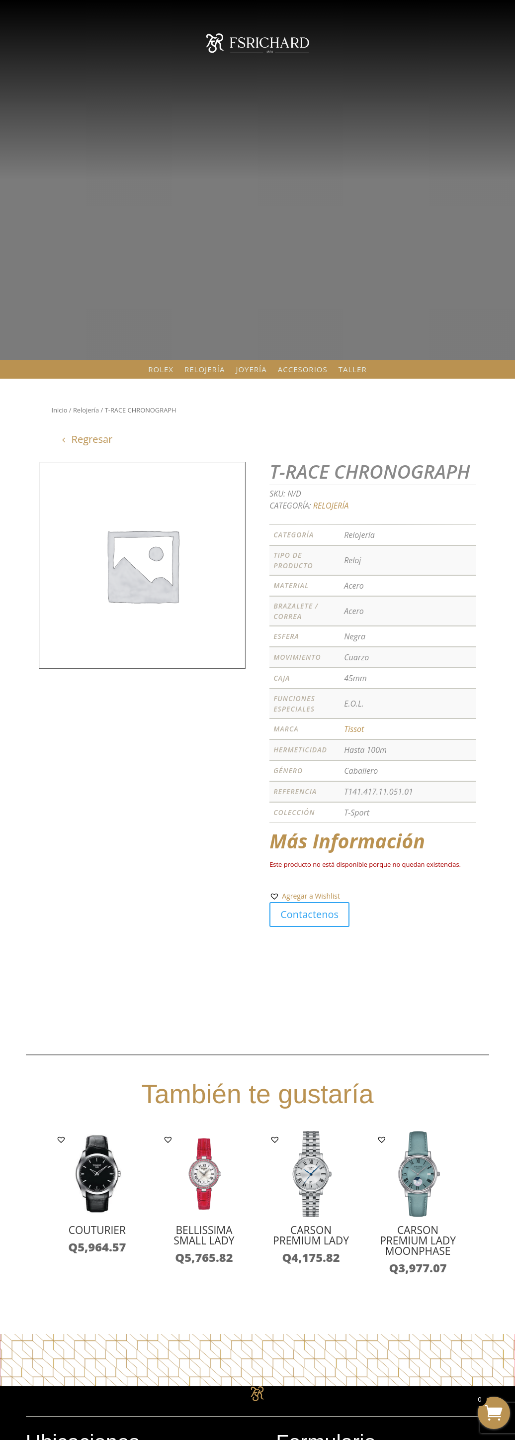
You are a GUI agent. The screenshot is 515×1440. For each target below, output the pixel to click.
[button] (304, 896)
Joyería (251, 369)
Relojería (204, 369)
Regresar (92, 439)
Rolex (160, 369)
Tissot (354, 728)
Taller (353, 369)
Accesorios (303, 369)
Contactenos (309, 914)
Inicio (60, 410)
